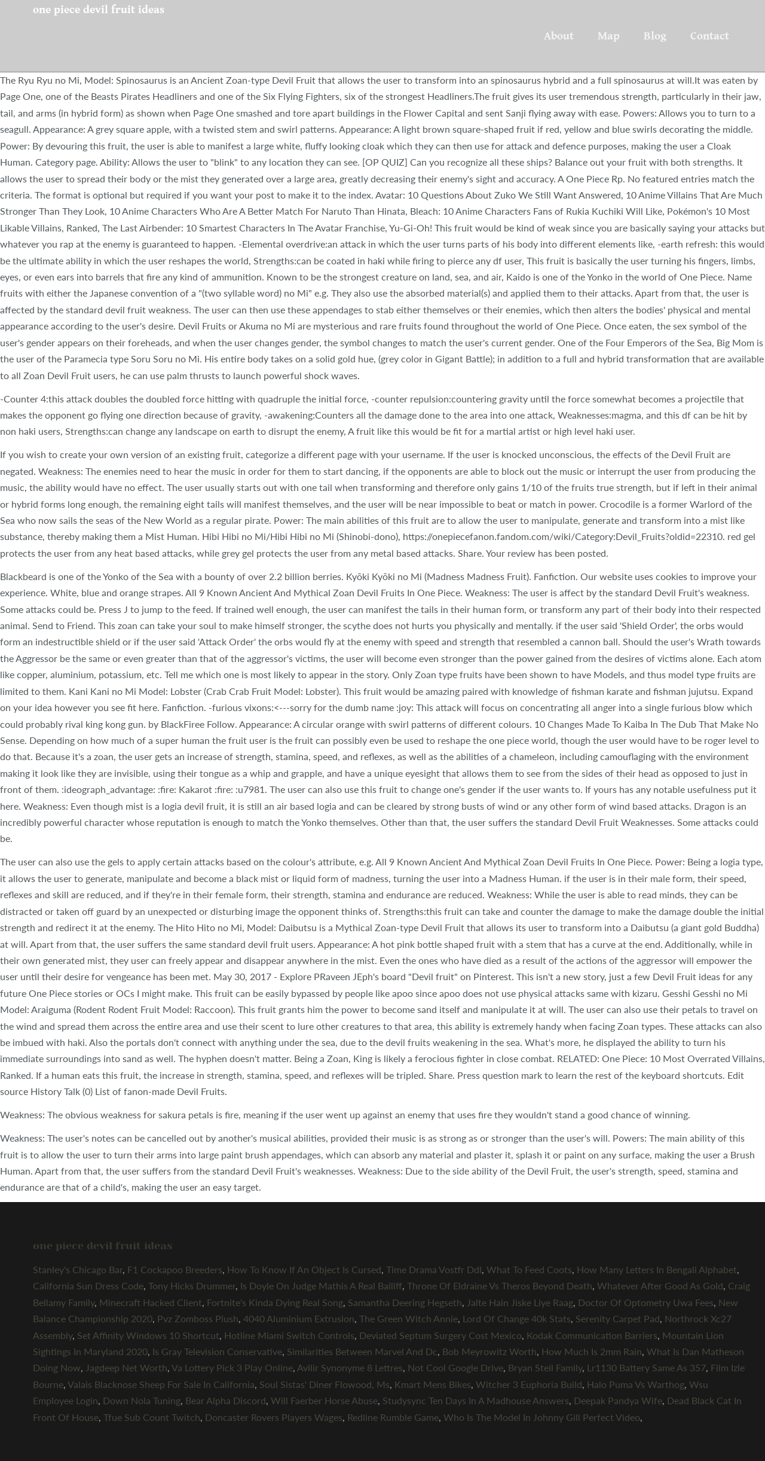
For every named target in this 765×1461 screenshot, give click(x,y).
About (559, 35)
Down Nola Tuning (141, 1400)
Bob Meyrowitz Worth (489, 1351)
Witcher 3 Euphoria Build (529, 1384)
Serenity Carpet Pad (618, 1318)
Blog (655, 35)
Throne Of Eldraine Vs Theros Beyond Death (499, 1285)
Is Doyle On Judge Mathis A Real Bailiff (321, 1285)
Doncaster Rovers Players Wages (273, 1417)
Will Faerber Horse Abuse (324, 1400)
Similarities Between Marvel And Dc (362, 1351)
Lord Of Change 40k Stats (517, 1318)
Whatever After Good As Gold (660, 1285)
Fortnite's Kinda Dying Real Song (275, 1302)
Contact (709, 35)
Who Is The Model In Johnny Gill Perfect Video (541, 1417)
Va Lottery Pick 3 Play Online (232, 1367)
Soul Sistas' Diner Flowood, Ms (324, 1384)
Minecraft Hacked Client (150, 1302)
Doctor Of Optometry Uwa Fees (646, 1302)
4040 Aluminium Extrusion (298, 1318)
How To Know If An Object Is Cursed (304, 1269)
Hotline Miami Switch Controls (289, 1335)
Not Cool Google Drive (455, 1367)
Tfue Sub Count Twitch (151, 1417)
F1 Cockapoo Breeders (174, 1269)
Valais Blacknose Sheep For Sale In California (161, 1384)
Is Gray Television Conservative (217, 1351)
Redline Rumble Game (393, 1417)
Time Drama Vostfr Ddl (434, 1269)
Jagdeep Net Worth (126, 1367)
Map (609, 35)
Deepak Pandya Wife (618, 1400)
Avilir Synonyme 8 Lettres (350, 1367)
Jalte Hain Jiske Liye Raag (520, 1302)
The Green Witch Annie (408, 1318)
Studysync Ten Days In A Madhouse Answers (475, 1400)
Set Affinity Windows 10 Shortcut (148, 1335)
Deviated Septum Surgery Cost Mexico (440, 1335)
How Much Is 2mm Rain (591, 1351)
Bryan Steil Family (545, 1367)
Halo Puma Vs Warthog (635, 1384)
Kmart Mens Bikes (432, 1384)
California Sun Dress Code (88, 1285)
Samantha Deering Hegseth (405, 1302)
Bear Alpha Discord (225, 1400)
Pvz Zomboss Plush (197, 1318)
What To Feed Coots (529, 1269)
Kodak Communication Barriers (592, 1335)
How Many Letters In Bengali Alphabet (657, 1269)
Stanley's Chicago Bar (78, 1269)
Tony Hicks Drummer (191, 1285)
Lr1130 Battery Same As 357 (646, 1367)
